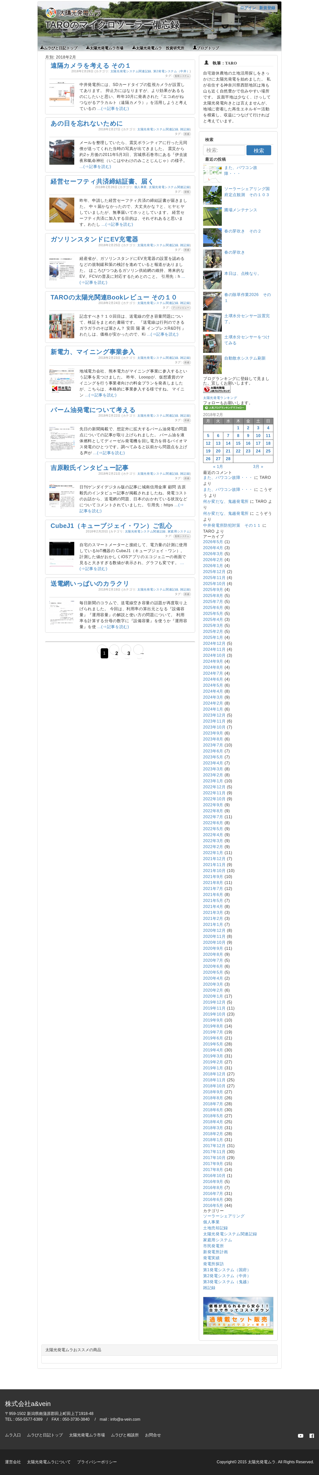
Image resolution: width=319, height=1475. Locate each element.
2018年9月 (213, 1092)
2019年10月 (214, 1014)
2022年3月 (213, 841)
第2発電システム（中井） (171, 71)
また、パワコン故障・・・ (228, 477)
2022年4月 (213, 835)
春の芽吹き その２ (243, 231)
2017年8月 (213, 1170)
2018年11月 (214, 1080)
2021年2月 (213, 918)
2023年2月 (213, 775)
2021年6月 (213, 894)
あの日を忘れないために (87, 123)
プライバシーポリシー (97, 1462)
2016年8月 (213, 1187)
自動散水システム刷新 (245, 358)
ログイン (248, 8)
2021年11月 (214, 865)
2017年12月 (214, 1146)
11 (268, 436)
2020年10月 (214, 942)
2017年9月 (213, 1164)
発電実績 (211, 1258)
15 (238, 443)
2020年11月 (214, 936)
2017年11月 (214, 1152)
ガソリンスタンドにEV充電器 (94, 239)
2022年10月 (214, 799)
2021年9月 (213, 877)
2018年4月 (213, 1122)
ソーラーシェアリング (223, 1216)
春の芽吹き (234, 252)
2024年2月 (213, 703)
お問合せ (153, 1435)
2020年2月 (213, 990)
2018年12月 (214, 1074)
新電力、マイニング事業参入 (93, 351)
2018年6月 (213, 1110)
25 (268, 451)
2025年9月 (213, 590)
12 (208, 443)
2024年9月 (213, 661)
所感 (186, 134)
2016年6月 (213, 1199)
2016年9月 (213, 1182)
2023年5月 (213, 757)
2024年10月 (214, 655)
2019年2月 (213, 1062)
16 (248, 443)
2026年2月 (213, 560)
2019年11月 (214, 1008)
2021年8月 (213, 883)
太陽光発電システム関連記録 (130, 71)
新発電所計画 (215, 1252)
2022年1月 (213, 853)
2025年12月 (214, 572)
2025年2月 (213, 631)
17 (258, 443)
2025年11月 (214, 578)
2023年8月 (213, 739)
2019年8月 (213, 1026)
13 (218, 443)
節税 (186, 192)
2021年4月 (213, 906)
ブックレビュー (180, 307)
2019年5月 (213, 1044)
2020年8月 (213, 954)
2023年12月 (214, 715)
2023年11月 (214, 721)
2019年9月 (213, 1020)
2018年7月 (213, 1104)
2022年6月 (213, 823)
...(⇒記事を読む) (113, 108)
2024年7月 (213, 673)
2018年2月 (213, 1134)
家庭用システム (179, 531)
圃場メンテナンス (240, 210)
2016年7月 (213, 1193)
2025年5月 (213, 613)
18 (268, 443)
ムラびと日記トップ (61, 47)
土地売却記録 (215, 1228)
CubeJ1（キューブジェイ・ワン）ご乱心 (111, 525)
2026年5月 (213, 542)
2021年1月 (213, 924)
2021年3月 (213, 912)
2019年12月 (214, 1002)
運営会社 (13, 1462)
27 (218, 459)
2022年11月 (214, 793)
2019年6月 (213, 1038)
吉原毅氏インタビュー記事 (90, 467)
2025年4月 (213, 619)
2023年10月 (214, 727)
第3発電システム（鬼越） (227, 1282)
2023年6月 (213, 751)
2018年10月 (214, 1086)
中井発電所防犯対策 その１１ (232, 525)
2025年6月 (213, 607)
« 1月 (218, 466)
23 (248, 451)
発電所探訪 (213, 1264)
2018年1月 (213, 1140)
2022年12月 (214, 787)
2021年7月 (213, 888)
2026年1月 (213, 566)
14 (228, 443)
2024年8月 (213, 667)
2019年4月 (213, 1050)
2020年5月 (213, 972)
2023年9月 (213, 733)
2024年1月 (213, 709)
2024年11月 (214, 649)
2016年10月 (214, 1176)
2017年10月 (214, 1158)
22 (238, 451)
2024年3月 (213, 697)
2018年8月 (213, 1098)
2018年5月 (213, 1116)
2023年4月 (213, 763)
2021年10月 (214, 871)
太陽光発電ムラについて (49, 1462)
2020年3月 (213, 984)
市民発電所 (213, 1246)
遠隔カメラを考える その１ (91, 65)
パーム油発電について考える (93, 409)
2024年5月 (213, 685)
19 (208, 451)
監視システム (182, 76)
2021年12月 (214, 859)
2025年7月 (213, 601)
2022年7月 (213, 817)
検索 (259, 150)
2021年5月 (213, 900)
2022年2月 (213, 847)
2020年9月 (213, 948)
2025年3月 (213, 625)
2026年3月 (213, 554)
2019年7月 (213, 1032)
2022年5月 (213, 829)
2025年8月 (213, 595)
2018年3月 (213, 1128)
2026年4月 (213, 548)
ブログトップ (208, 47)
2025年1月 (213, 637)
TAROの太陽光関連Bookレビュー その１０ (114, 297)
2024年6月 (213, 679)
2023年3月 (213, 769)
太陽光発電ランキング (220, 398)
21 (228, 451)
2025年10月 (214, 584)
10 (258, 436)
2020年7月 (213, 960)
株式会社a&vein (28, 1403)
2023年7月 (213, 745)
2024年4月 (213, 691)
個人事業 (140, 187)
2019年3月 (213, 1056)
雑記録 (185, 129)
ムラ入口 (13, 1435)
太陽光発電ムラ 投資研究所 (160, 47)
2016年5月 (213, 1205)
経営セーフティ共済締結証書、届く (102, 181)
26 (208, 459)
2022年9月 (213, 805)
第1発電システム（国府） (227, 1270)
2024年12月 (214, 643)
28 (228, 459)
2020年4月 (213, 978)
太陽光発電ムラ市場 (106, 47)
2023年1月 (213, 781)
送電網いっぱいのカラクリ (90, 583)
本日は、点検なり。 (243, 273)
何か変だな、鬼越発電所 (226, 501)
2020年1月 (213, 996)
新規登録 (267, 8)
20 (218, 451)
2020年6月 (213, 966)
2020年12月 (214, 930)
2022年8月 (213, 811)
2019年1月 (213, 1068)
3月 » (258, 466)
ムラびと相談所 (125, 1435)
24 (258, 451)
